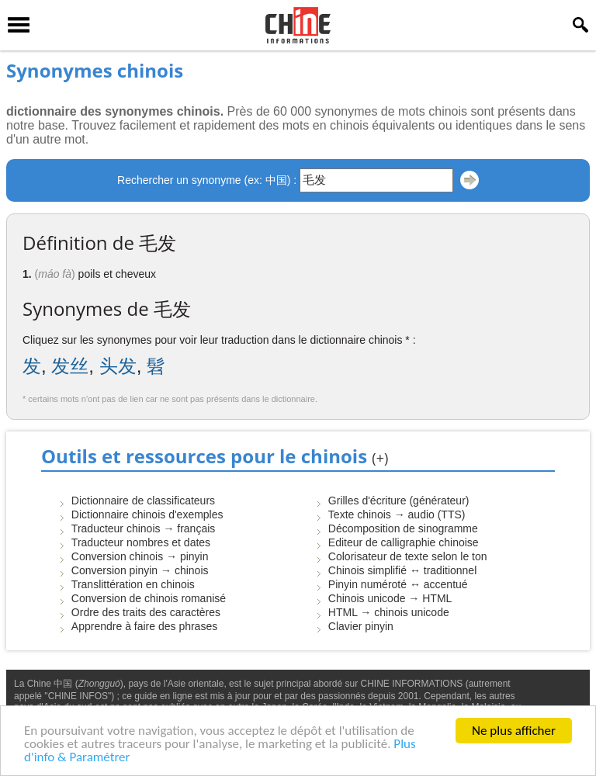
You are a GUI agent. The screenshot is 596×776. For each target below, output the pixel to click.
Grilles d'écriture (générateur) (399, 500)
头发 (118, 365)
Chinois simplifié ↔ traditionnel (402, 570)
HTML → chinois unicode (388, 612)
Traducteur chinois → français (143, 528)
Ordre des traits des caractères (145, 612)
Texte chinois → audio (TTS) (397, 514)
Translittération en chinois (133, 584)
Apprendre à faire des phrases (144, 626)
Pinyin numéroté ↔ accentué (398, 584)
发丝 (69, 365)
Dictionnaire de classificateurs (143, 500)
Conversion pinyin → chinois (140, 570)
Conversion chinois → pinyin (140, 556)
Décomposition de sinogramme (403, 528)
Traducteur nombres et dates (140, 542)
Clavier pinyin (360, 626)
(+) (380, 458)
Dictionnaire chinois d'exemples (147, 514)
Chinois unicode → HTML (390, 598)
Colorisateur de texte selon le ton (407, 556)
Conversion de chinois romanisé (148, 598)
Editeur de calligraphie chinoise (403, 542)
